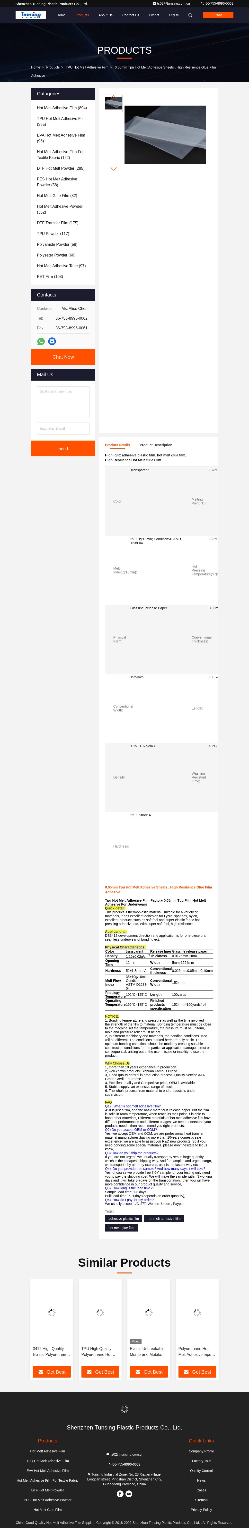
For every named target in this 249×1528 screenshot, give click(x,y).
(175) (58, 223)
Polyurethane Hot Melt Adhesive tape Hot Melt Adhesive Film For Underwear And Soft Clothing (195, 1352)
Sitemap (201, 1500)
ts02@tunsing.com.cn (171, 3)
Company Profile (201, 1451)
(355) (61, 122)
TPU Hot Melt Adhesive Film (87, 67)
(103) (50, 277)
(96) (61, 138)
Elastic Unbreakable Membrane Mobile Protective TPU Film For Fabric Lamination (147, 1352)
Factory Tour (201, 1461)
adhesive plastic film (123, 1219)
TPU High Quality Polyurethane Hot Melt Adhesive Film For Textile (97, 1352)
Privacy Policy (201, 1510)
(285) (61, 168)
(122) (60, 155)
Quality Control (201, 1471)
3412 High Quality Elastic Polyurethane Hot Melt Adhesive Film (50, 1352)
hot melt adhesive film (164, 1219)
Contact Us (130, 15)
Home (61, 15)
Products (82, 15)
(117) (53, 234)
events (154, 15)
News (201, 1480)
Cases (201, 1490)
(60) (56, 255)
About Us (105, 15)
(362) (60, 209)
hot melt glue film (121, 1228)
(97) (61, 266)
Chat (218, 15)
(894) (62, 108)
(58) (57, 182)
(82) (57, 196)
